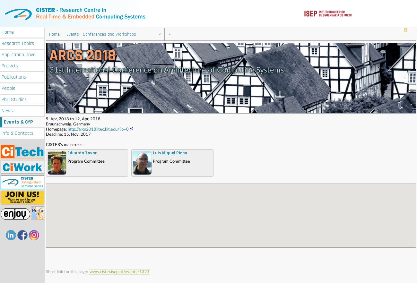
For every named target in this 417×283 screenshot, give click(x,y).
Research (18, 42)
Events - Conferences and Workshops (101, 34)
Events (18, 121)
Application (19, 54)
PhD (14, 99)
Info (17, 132)
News (7, 110)
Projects (10, 65)
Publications (14, 76)
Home (8, 31)
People (8, 87)
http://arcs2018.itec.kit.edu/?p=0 (101, 129)
